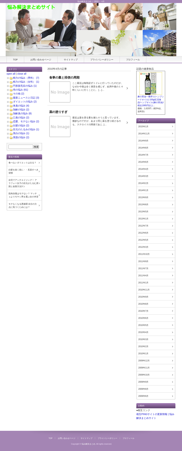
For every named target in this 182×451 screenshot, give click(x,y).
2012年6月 (143, 233)
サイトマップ (71, 59)
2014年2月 (143, 183)
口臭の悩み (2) (21, 117)
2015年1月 (143, 126)
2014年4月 (143, 169)
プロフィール (133, 59)
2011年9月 (143, 261)
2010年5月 (143, 325)
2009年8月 (143, 389)
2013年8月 (143, 204)
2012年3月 (143, 247)
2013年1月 (143, 218)
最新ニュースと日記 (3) (26, 97)
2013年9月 (143, 197)
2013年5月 (143, 211)
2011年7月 (143, 268)
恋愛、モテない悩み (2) (26, 121)
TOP (15, 59)
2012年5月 (143, 240)
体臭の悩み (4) (21, 105)
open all (11, 73)
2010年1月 (143, 353)
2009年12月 (144, 360)
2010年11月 (144, 289)
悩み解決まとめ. (89, 444)
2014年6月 (143, 162)
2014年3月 (143, 176)
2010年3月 (143, 339)
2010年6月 (143, 318)
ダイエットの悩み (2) (25, 101)
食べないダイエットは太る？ (22, 162)
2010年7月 (143, 311)
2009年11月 (144, 367)
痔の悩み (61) (20, 89)
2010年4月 (143, 332)
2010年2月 (143, 346)
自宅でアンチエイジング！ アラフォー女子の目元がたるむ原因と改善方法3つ (23, 183)
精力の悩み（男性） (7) (26, 77)
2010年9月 (143, 297)
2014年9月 (143, 140)
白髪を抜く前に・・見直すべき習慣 (23, 171)
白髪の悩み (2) (21, 125)
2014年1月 (143, 190)
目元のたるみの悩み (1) (26, 129)
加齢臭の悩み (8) (22, 113)
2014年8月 (143, 148)
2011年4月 (143, 275)
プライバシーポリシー (101, 59)
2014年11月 (144, 133)
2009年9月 (143, 382)
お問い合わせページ (40, 59)
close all (21, 73)
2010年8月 (143, 304)
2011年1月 (143, 282)
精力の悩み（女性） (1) (26, 81)
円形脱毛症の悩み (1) (25, 85)
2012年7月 (143, 226)
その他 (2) (18, 93)
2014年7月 (143, 155)
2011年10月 (144, 254)
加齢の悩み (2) (21, 109)
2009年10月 (144, 375)
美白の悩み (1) (21, 133)
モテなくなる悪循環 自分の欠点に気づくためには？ (23, 205)
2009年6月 (143, 396)
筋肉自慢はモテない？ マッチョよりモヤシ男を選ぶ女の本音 (23, 195)
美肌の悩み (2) (21, 137)
